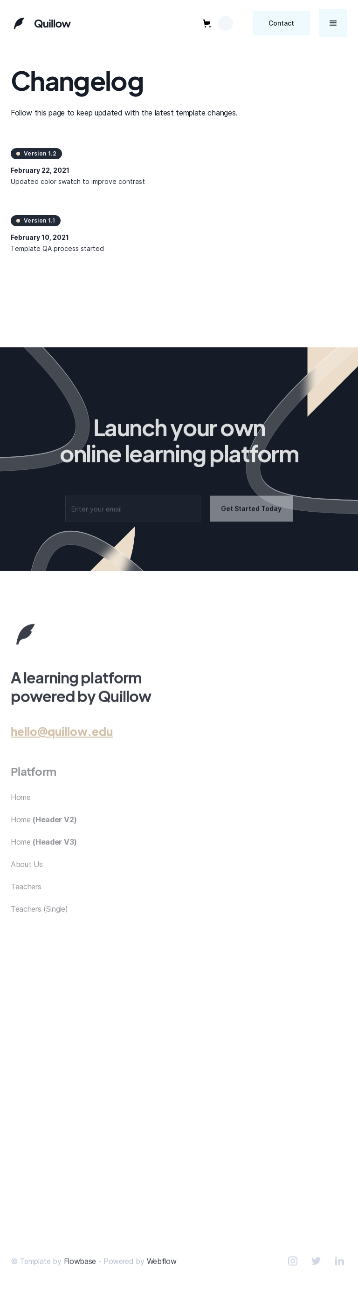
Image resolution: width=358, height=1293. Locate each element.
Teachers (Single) (39, 915)
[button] (218, 23)
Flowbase (80, 1263)
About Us (26, 870)
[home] (41, 23)
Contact (281, 23)
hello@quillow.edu (62, 733)
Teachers (26, 892)
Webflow (162, 1263)
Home (21, 803)
